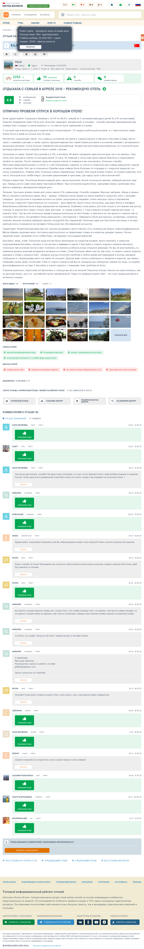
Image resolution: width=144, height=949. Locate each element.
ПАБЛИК (35, 23)
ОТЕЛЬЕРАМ (87, 882)
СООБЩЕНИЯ (30, 14)
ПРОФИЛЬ (16, 14)
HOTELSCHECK (9, 882)
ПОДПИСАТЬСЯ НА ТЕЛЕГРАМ (57, 922)
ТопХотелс (7, 30)
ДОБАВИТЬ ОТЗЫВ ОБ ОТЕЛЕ (38, 6)
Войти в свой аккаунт (27, 850)
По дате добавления (15, 418)
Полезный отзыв (19, 401)
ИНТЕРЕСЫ (45, 14)
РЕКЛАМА (137, 882)
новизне (36, 418)
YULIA (18, 62)
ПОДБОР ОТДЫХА (73, 23)
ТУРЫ (20, 23)
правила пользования (47, 946)
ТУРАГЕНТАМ (103, 882)
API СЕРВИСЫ (121, 882)
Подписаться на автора (89, 401)
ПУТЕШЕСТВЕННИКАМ (66, 882)
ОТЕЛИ (6, 23)
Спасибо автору (54, 401)
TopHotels (40, 672)
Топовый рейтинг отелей (33, 891)
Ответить (23, 484)
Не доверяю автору (126, 401)
